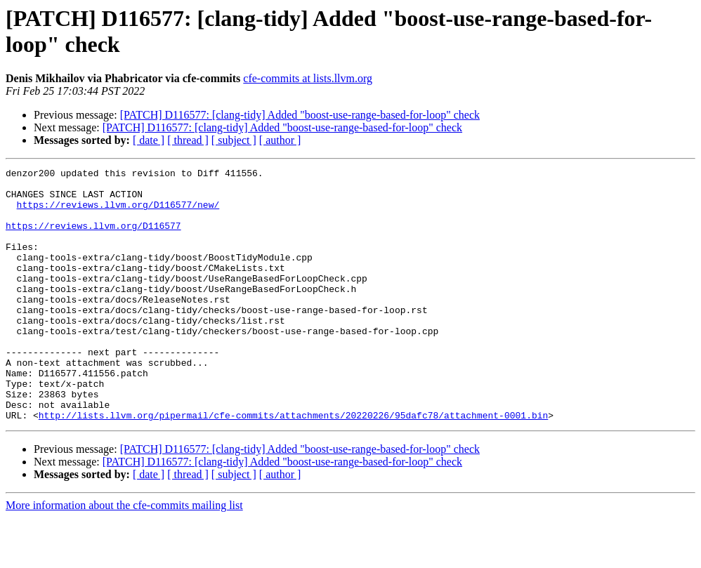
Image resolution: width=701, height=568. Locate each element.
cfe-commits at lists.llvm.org (307, 78)
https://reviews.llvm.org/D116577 (93, 238)
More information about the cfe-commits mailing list (124, 556)
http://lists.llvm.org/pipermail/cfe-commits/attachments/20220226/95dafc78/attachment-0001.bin (293, 465)
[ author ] (280, 140)
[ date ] (148, 140)
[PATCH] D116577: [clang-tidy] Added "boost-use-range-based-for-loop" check (300, 115)
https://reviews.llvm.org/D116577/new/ (118, 212)
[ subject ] (233, 140)
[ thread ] (188, 140)
